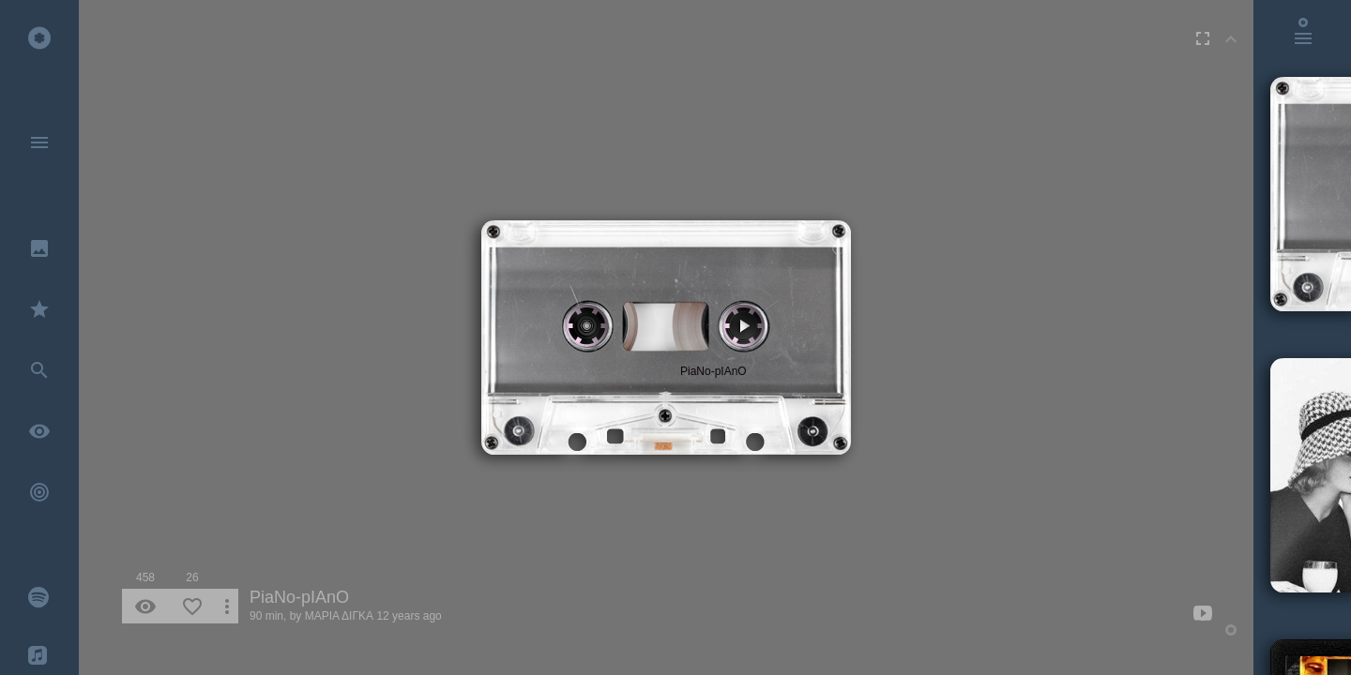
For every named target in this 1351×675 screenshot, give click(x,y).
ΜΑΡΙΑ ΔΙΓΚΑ (339, 615)
